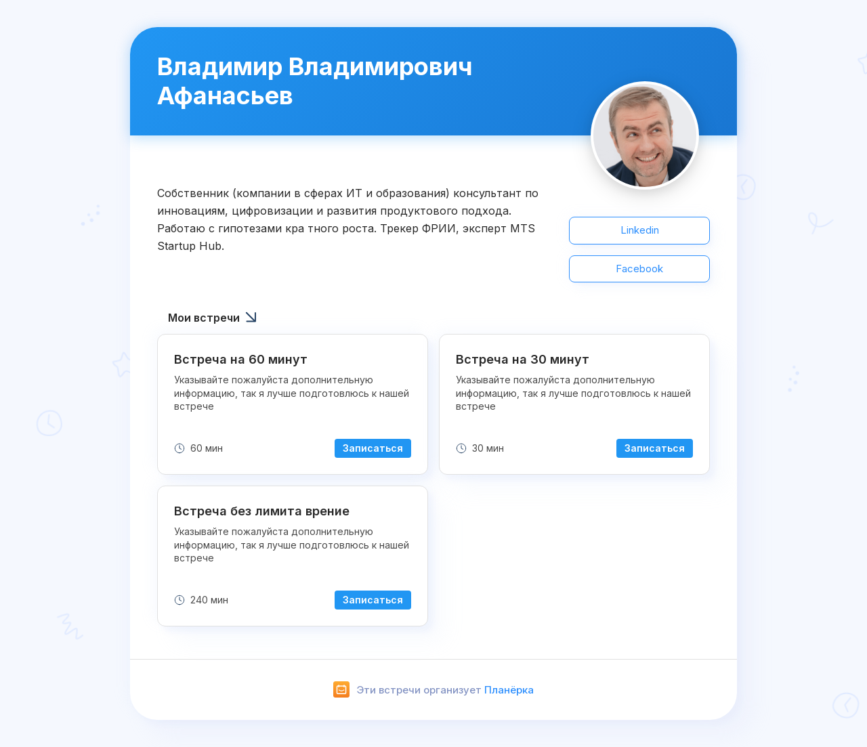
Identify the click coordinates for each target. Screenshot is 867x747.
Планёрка (509, 689)
